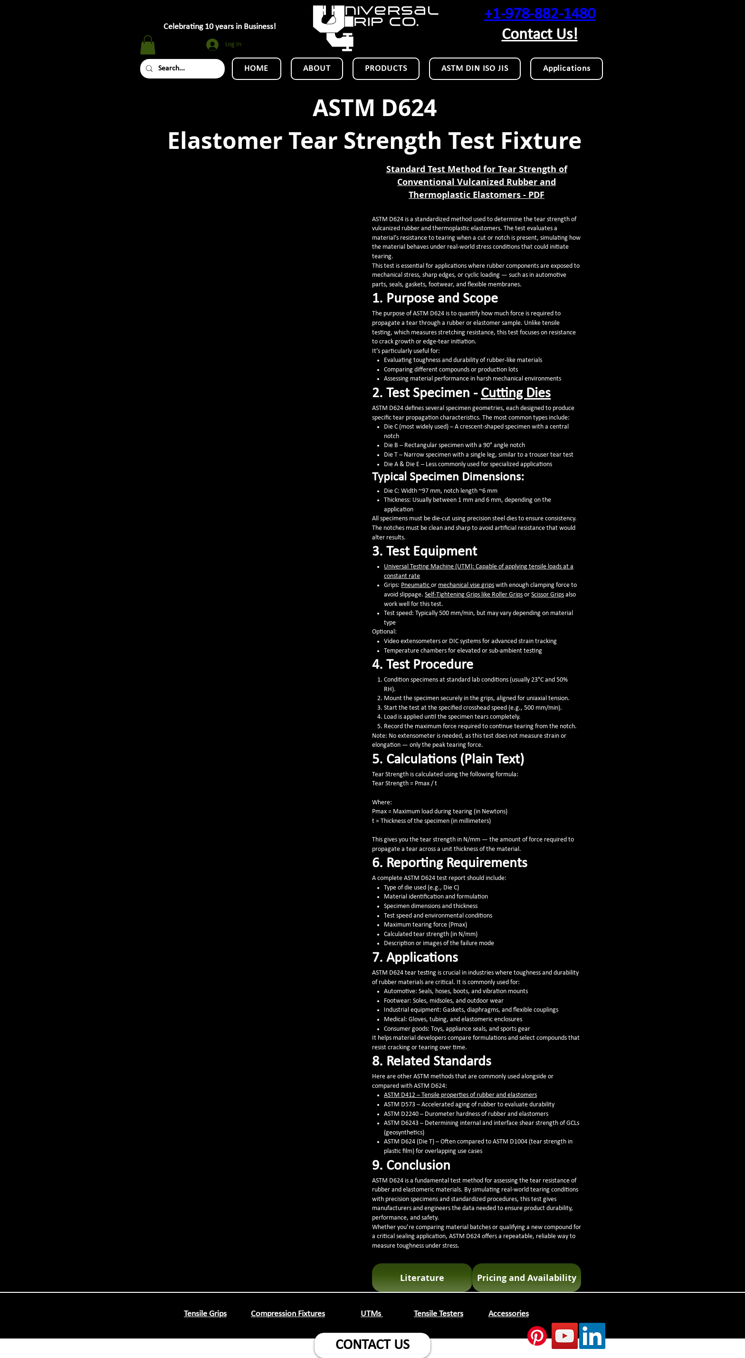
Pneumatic (416, 585)
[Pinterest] (537, 1336)
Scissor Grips (547, 594)
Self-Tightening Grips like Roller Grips (474, 594)
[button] (148, 45)
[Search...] (181, 68)
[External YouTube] (258, 222)
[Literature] (422, 1277)
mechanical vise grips (466, 585)
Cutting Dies (516, 393)
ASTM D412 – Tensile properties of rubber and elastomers (460, 1095)
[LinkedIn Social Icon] (592, 1336)
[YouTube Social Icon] (565, 1336)
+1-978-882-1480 (539, 14)
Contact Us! (540, 35)
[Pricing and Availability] (526, 1277)
